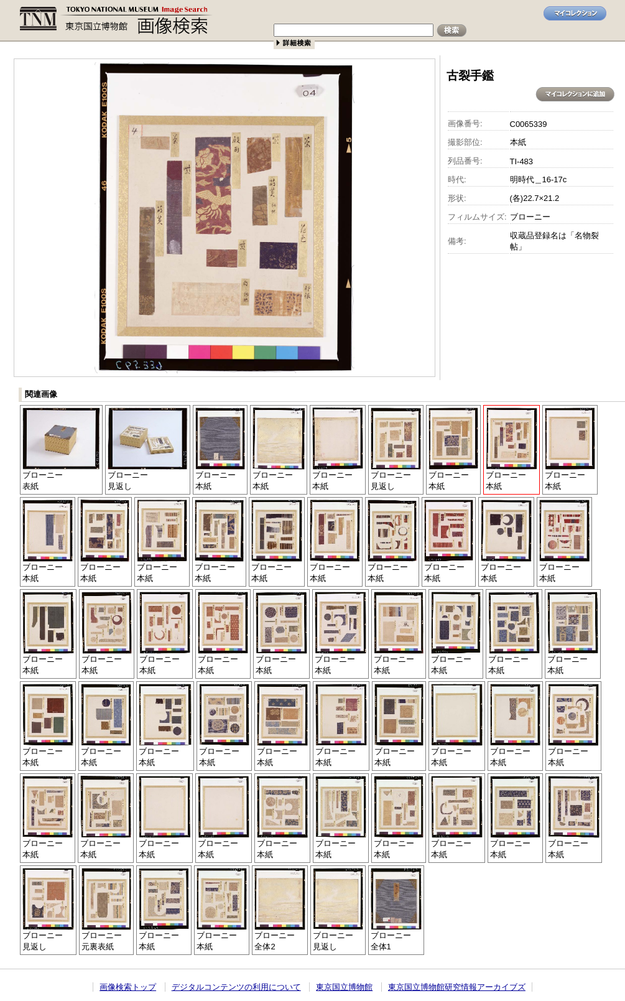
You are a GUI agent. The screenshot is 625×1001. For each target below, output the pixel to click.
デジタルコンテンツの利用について (236, 987)
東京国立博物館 (344, 987)
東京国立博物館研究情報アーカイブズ (456, 987)
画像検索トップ (128, 987)
